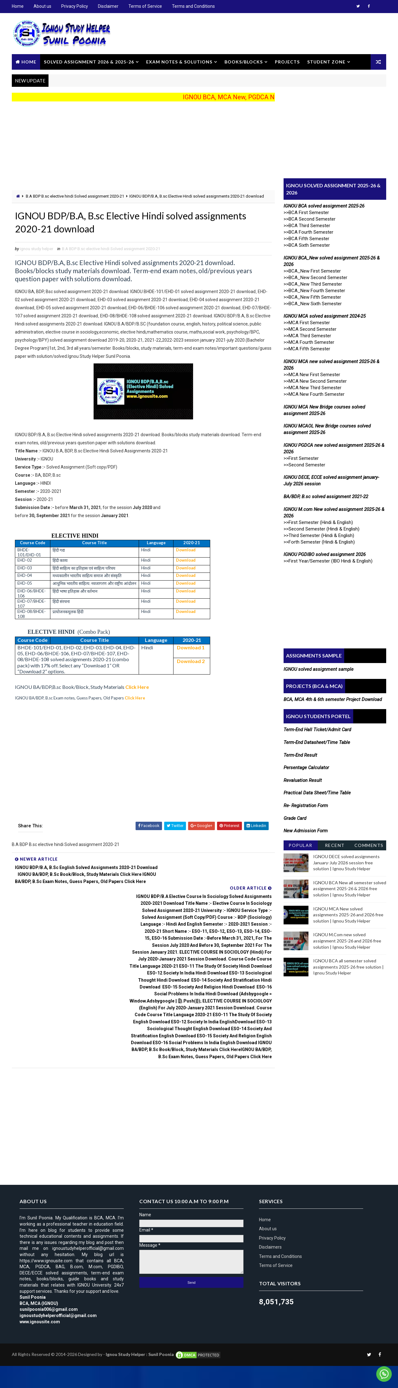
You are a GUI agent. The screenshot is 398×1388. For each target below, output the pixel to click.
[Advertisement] (136, 146)
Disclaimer (109, 6)
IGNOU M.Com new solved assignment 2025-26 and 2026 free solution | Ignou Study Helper (346, 940)
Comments (368, 844)
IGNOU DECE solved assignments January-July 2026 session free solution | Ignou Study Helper (345, 862)
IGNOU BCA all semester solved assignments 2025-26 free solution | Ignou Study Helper (347, 966)
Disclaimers (271, 1269)
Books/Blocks (244, 60)
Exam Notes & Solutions (180, 60)
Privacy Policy (75, 6)
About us (43, 6)
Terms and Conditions (194, 6)
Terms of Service (146, 6)
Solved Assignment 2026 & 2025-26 (89, 60)
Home (18, 6)
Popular (300, 844)
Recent (334, 844)
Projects (287, 60)
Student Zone (327, 60)
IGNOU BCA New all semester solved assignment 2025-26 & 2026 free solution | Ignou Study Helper (349, 888)
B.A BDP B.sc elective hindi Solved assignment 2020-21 (75, 196)
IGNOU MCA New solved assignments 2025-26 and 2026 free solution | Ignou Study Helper (347, 914)
